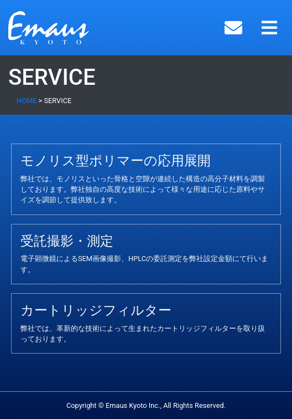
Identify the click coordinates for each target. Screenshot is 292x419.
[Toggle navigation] (269, 28)
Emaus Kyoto (65, 27)
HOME (26, 100)
